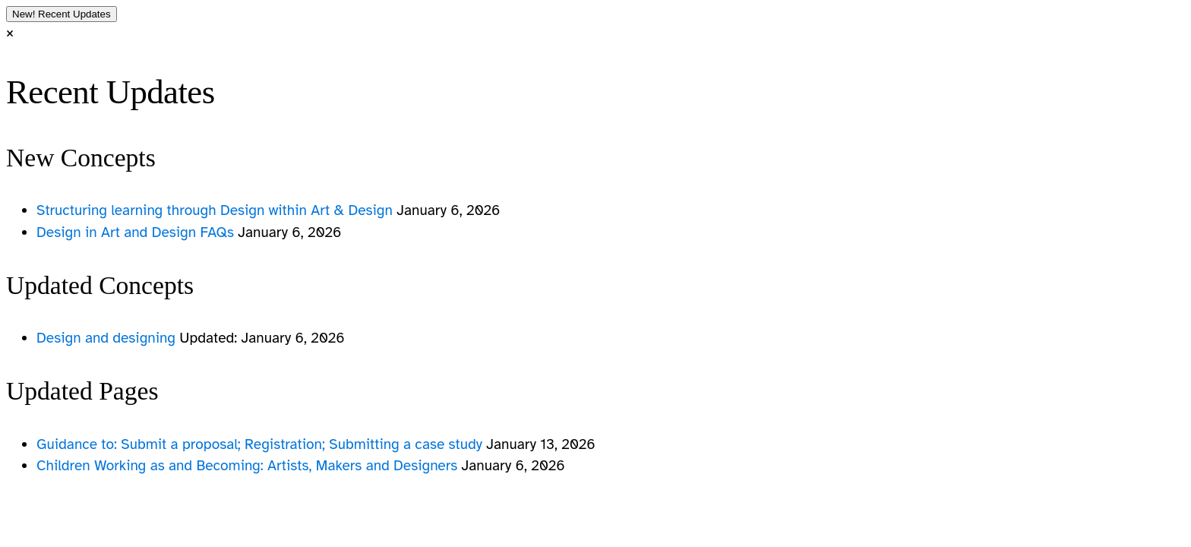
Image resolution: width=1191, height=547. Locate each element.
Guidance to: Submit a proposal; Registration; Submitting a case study (261, 444)
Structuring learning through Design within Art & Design (216, 210)
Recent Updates (61, 14)
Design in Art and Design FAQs (137, 232)
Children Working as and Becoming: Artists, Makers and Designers (249, 466)
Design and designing (107, 338)
